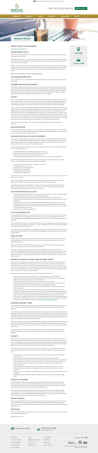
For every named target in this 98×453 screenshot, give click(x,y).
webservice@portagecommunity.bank (49, 299)
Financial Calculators (16, 442)
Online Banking (81, 8)
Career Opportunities (16, 439)
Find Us (77, 53)
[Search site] (84, 17)
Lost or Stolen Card (15, 445)
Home (52, 8)
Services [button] (51, 17)
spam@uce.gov (63, 296)
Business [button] (29, 17)
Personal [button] (16, 17)
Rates (29, 437)
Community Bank (47, 437)
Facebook (86, 437)
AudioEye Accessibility (33, 439)
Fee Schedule (46, 439)
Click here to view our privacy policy (19, 48)
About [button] (76, 17)
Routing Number (32, 445)
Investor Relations (48, 428)
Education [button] (65, 17)
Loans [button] (40, 17)
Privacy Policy (14, 437)
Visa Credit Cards (21, 428)
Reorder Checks (47, 442)
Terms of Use (31, 442)
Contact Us (70, 8)
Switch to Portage (47, 445)
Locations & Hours (61, 8)
